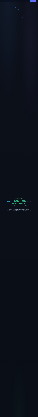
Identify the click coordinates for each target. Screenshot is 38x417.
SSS (28, 1)
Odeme (26, 1)
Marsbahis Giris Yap (33, 1)
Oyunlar (23, 1)
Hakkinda (16, 1)
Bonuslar (20, 1)
